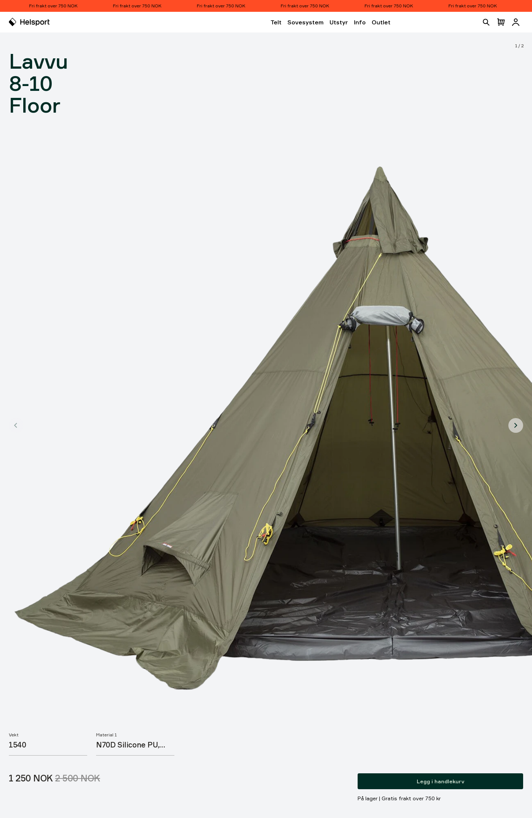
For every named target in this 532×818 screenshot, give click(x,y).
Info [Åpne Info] (360, 22)
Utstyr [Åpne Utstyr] (339, 22)
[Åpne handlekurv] (501, 22)
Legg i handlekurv (440, 781)
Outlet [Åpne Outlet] (381, 22)
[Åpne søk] (486, 22)
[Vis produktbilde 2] (515, 425)
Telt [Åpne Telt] (276, 22)
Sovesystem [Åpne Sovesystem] (305, 22)
